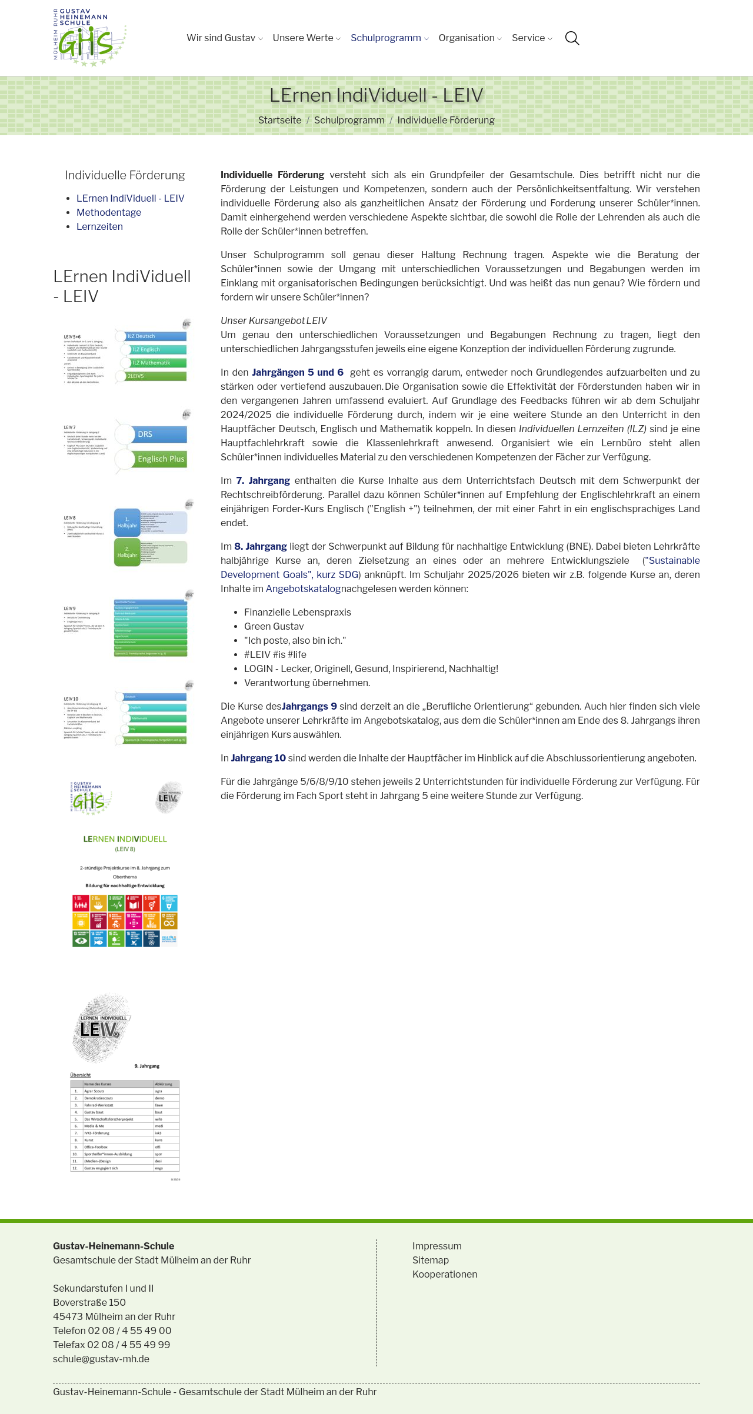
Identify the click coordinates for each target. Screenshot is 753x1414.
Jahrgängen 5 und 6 (298, 372)
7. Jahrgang (263, 480)
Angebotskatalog (303, 588)
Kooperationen (445, 1274)
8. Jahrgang (260, 546)
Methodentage (108, 212)
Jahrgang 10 (258, 758)
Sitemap (430, 1260)
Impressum (437, 1246)
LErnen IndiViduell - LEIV (130, 198)
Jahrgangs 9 (310, 706)
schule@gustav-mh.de (101, 1359)
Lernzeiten (99, 226)
